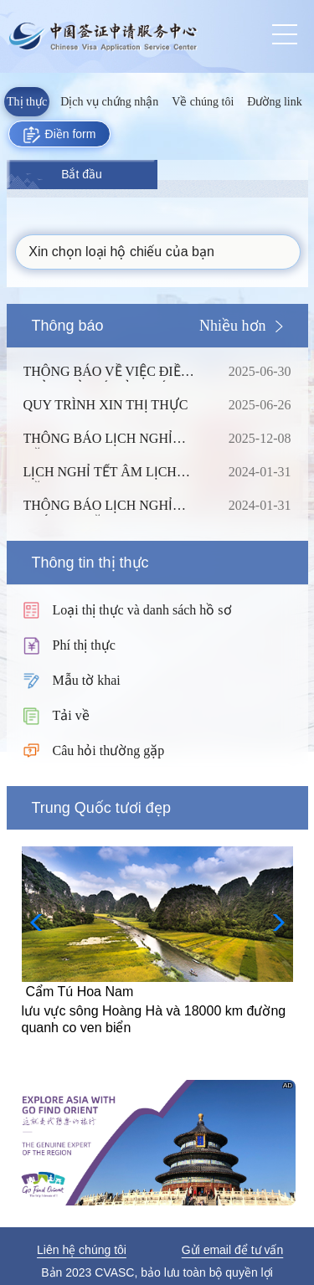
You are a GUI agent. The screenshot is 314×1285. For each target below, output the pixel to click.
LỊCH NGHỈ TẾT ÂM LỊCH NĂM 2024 (113, 472)
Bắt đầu (81, 174)
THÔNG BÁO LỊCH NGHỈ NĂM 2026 (113, 438)
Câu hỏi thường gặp (109, 750)
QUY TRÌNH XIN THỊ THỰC (113, 405)
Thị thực (27, 101)
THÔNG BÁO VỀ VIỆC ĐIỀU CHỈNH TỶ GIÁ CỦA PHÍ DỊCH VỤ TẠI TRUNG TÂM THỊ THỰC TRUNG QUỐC (113, 371)
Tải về (71, 715)
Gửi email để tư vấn (232, 1250)
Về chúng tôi (203, 101)
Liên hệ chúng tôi (81, 1250)
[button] (273, 922)
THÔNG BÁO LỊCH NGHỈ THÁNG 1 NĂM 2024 (113, 505)
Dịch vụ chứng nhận (109, 101)
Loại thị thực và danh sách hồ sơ (142, 610)
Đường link (274, 101)
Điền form (59, 134)
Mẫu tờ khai (87, 680)
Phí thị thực (84, 645)
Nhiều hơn (232, 325)
